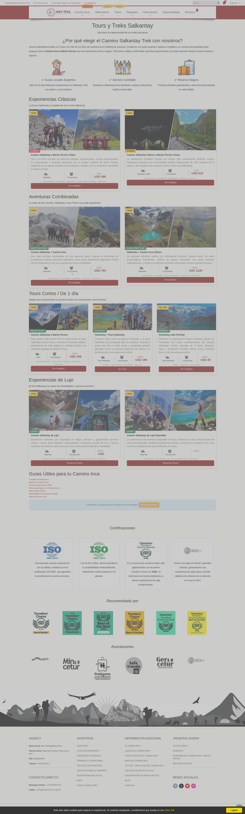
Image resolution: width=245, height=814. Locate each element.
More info (169, 810)
